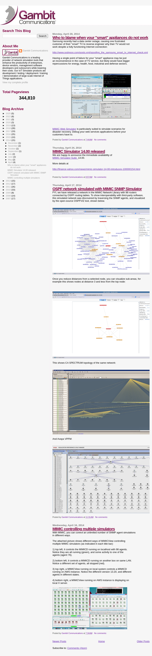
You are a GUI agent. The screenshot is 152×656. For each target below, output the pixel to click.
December (13, 143)
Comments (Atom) (77, 648)
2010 (8, 189)
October (12, 149)
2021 (8, 119)
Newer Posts (59, 641)
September (13, 151)
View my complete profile (15, 82)
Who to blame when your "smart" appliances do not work (100, 37)
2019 (8, 125)
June (10, 157)
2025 (8, 113)
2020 (8, 122)
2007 (8, 198)
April (10, 162)
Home (101, 641)
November (13, 146)
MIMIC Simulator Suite (65, 157)
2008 (8, 195)
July (10, 154)
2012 (8, 183)
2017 (8, 131)
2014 (8, 140)
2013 (8, 180)
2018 (8, 128)
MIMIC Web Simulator (64, 128)
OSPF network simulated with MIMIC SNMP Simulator (97, 189)
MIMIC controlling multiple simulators (83, 529)
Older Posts (143, 641)
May (10, 160)
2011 (8, 186)
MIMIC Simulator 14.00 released (78, 151)
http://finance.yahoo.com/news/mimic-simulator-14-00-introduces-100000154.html (96, 169)
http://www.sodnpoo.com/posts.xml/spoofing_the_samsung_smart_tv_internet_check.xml (100, 52)
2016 (8, 134)
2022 (8, 116)
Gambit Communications (35, 50)
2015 (8, 137)
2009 (8, 192)
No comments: (100, 140)
